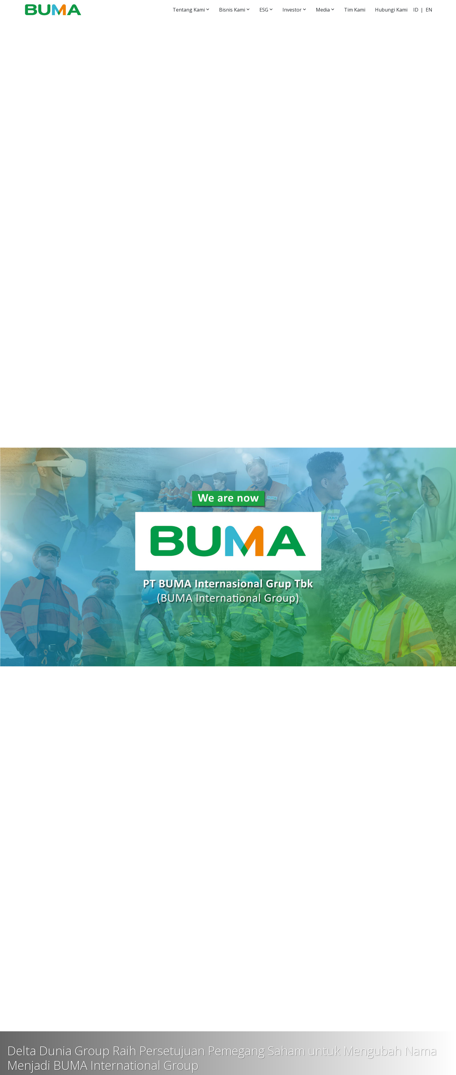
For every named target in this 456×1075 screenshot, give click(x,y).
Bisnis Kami (232, 9)
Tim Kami (354, 9)
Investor (292, 9)
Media (323, 9)
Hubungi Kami (391, 9)
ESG (263, 9)
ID (415, 9)
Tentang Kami (189, 9)
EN (429, 9)
